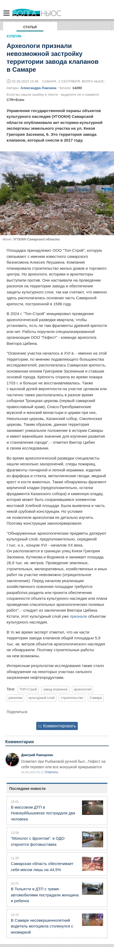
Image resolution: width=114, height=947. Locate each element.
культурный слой (41, 698)
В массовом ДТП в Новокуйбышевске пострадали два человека (43, 813)
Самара (96, 698)
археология (83, 689)
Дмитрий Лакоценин (37, 755)
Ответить (51, 772)
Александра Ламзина (38, 88)
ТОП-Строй (28, 689)
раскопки (15, 698)
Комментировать (57, 726)
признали (78, 616)
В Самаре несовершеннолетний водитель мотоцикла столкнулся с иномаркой (42, 926)
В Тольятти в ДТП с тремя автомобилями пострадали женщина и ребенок (45, 895)
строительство (72, 698)
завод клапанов (55, 689)
